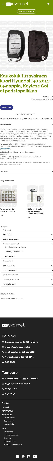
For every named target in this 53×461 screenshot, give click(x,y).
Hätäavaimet (9, 256)
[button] (2, 215)
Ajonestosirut (8, 261)
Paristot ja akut (8, 265)
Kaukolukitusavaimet (11, 239)
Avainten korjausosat (11, 244)
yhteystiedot (5, 148)
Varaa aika (6, 107)
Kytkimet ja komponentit (14, 251)
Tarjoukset (7, 230)
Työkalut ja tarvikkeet (11, 279)
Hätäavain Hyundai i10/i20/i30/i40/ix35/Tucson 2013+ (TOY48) (35, 211)
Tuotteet (4, 227)
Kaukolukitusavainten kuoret (15, 247)
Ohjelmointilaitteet (10, 270)
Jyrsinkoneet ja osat (10, 275)
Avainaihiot (7, 234)
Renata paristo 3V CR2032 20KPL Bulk (7, 210)
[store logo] (17, 4)
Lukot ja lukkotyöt (9, 284)
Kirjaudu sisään (26, 11)
